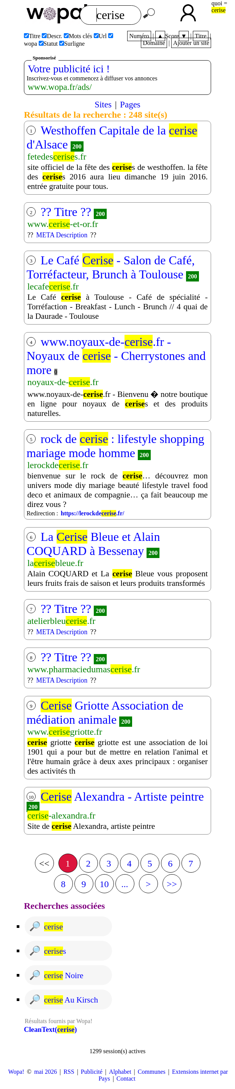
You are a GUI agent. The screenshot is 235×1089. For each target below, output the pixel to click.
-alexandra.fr (61, 815)
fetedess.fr (56, 157)
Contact (126, 1078)
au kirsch (71, 999)
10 (104, 884)
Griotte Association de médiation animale (105, 712)
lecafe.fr (53, 286)
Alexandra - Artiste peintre (122, 796)
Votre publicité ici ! (69, 69)
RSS (68, 1071)
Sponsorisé (44, 58)
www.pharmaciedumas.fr (83, 669)
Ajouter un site (191, 43)
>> (172, 884)
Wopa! (16, 1071)
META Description (61, 235)
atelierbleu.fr (61, 621)
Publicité (92, 1071)
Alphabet (120, 1071)
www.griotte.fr (64, 732)
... (124, 884)
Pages (130, 104)
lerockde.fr (57, 465)
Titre (201, 36)
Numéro (139, 36)
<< (44, 863)
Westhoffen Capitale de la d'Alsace (112, 137)
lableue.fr (55, 563)
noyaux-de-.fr (62, 382)
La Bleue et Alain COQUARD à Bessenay (93, 544)
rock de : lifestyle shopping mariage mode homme (115, 446)
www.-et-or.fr (62, 224)
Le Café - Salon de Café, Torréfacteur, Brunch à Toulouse (111, 267)
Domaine (154, 43)
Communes (152, 1071)
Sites (103, 104)
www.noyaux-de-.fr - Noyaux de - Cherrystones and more (116, 356)
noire (64, 975)
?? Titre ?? (66, 212)
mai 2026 (45, 1071)
